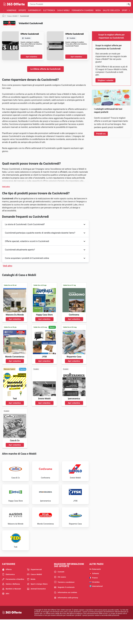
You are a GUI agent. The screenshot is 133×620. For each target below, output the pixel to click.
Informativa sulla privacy (66, 598)
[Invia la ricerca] (129, 4)
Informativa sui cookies (65, 592)
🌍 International (96, 586)
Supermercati (34, 10)
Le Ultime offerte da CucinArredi (45, 69)
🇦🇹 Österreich (95, 569)
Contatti (59, 572)
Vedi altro (6, 187)
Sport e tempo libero (37, 584)
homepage (11, 10)
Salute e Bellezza (111, 10)
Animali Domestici (36, 589)
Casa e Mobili (63, 10)
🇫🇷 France (93, 578)
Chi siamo (60, 577)
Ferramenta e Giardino (83, 10)
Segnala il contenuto (64, 587)
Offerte (22, 10)
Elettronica (49, 10)
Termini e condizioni (64, 582)
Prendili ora (101, 134)
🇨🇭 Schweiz (94, 573)
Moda (98, 10)
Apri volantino (31, 57)
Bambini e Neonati (11, 589)
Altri (5, 593)
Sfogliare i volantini (105, 80)
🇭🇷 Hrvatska (94, 582)
